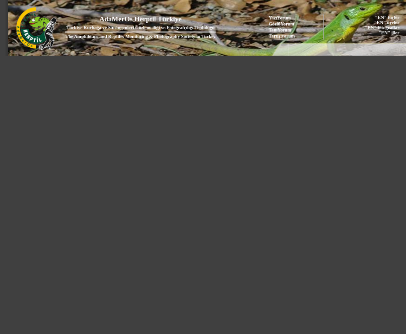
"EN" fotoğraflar (382, 27)
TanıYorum (280, 29)
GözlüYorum (281, 23)
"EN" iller (389, 32)
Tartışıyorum (282, 36)
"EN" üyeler (387, 22)
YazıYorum (280, 17)
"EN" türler (387, 17)
